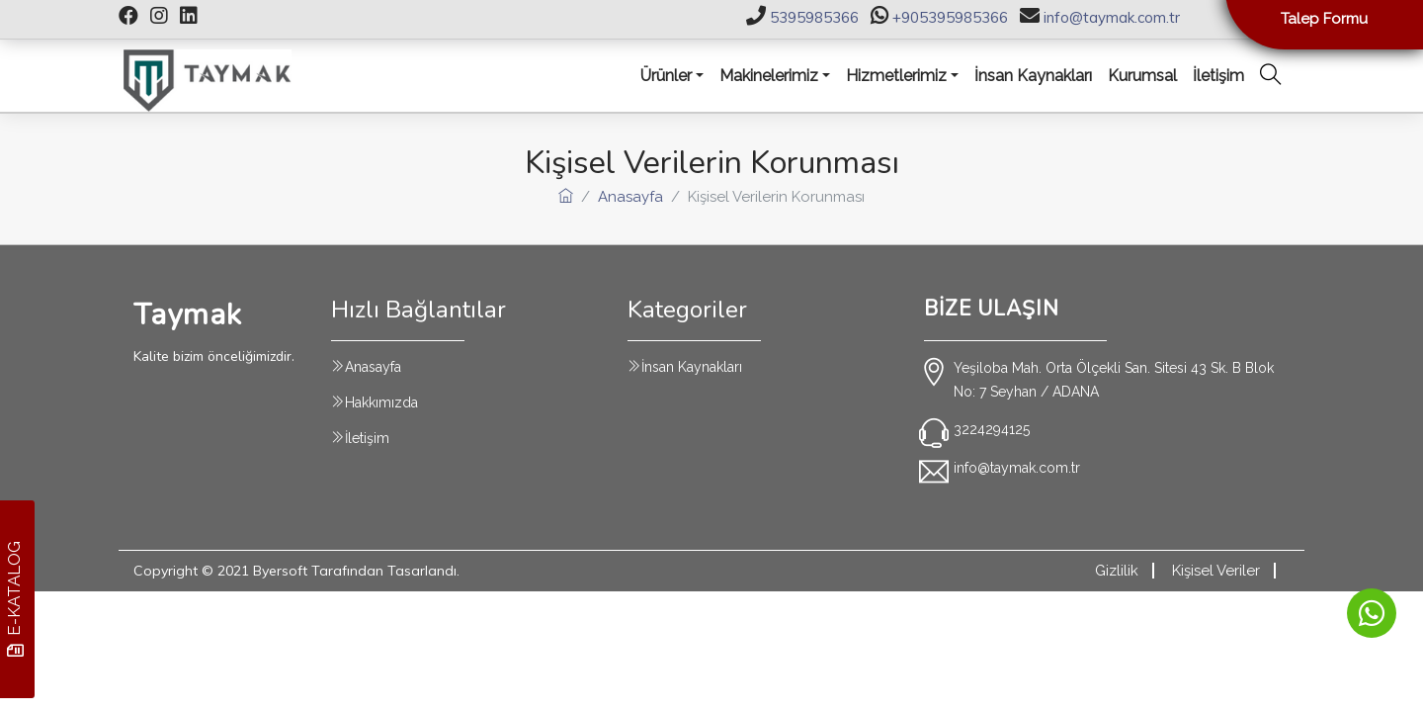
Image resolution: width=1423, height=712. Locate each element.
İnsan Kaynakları (691, 367)
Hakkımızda (381, 402)
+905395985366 (950, 17)
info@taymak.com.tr (1112, 17)
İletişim (367, 438)
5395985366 (814, 17)
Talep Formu (1324, 19)
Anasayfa (630, 197)
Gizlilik (1116, 570)
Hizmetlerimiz (896, 75)
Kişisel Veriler (1216, 570)
